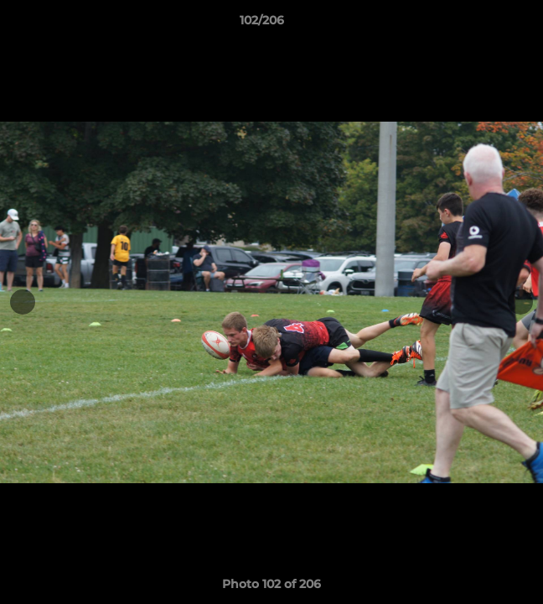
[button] (483, 24)
